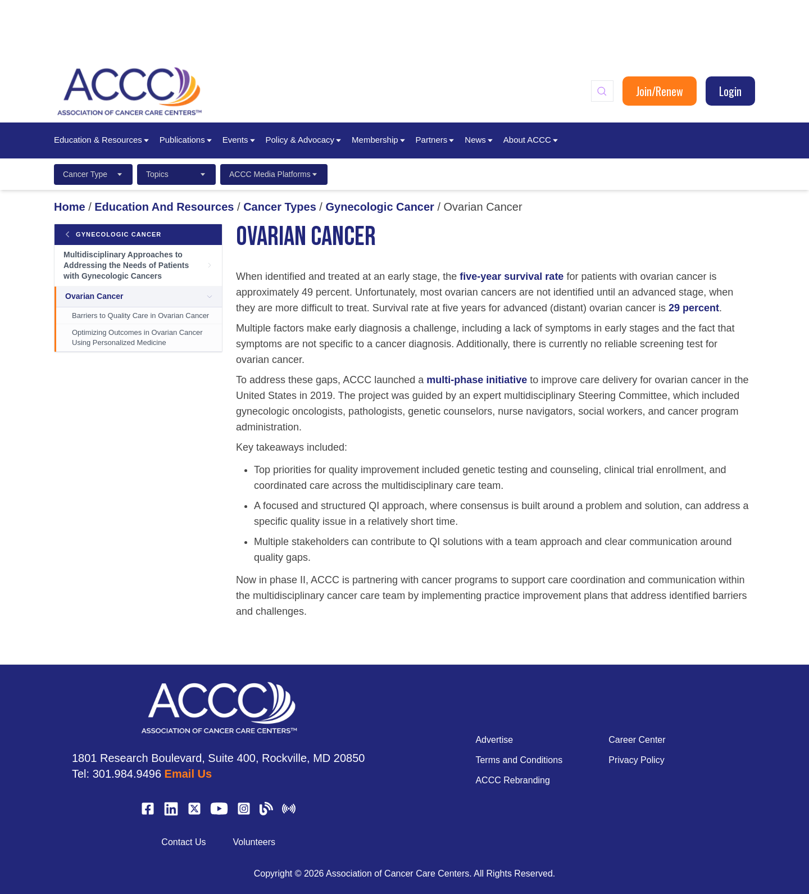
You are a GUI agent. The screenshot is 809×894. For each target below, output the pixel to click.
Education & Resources (102, 139)
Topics (176, 174)
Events (239, 139)
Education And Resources (164, 207)
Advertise (494, 740)
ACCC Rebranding (512, 780)
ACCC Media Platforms (274, 174)
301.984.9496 (127, 774)
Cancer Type (93, 174)
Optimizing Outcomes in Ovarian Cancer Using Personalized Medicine (137, 337)
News (479, 139)
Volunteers (254, 842)
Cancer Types (279, 207)
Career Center (636, 740)
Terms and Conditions (518, 760)
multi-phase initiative (476, 379)
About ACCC (531, 139)
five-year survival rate (511, 276)
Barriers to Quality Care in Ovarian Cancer (140, 315)
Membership (379, 139)
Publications (186, 139)
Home (69, 207)
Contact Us (183, 842)
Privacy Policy (636, 760)
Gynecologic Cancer (379, 207)
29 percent (694, 308)
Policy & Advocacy (304, 139)
